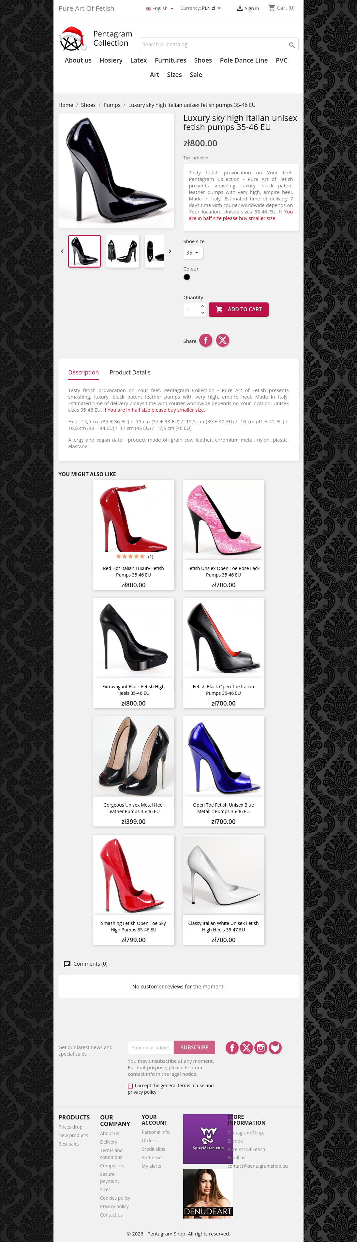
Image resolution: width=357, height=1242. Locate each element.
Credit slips (153, 1149)
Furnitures (170, 60)
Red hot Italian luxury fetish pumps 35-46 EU (133, 571)
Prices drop (70, 1127)
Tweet (222, 340)
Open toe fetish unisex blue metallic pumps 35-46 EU (223, 808)
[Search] (219, 44)
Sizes (174, 74)
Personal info (156, 1132)
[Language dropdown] (160, 8)
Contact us (111, 1215)
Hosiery (110, 60)
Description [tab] (83, 372)
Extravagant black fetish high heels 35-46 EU (133, 689)
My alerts (151, 1166)
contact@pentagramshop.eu (258, 1166)
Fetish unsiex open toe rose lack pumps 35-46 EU (223, 571)
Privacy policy (114, 1206)
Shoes (203, 60)
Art (154, 74)
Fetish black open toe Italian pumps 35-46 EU (223, 689)
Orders (149, 1140)
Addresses (153, 1157)
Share (205, 340)
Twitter (246, 1047)
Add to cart (239, 309)
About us (78, 60)
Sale (196, 74)
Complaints (112, 1165)
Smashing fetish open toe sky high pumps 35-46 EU (133, 926)
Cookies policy (115, 1198)
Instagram (260, 1047)
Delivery (108, 1142)
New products (73, 1135)
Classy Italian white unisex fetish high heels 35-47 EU (223, 926)
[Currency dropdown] (212, 8)
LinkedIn (275, 1047)
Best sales (69, 1144)
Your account (155, 1119)
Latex (138, 60)
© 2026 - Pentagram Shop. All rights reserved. (178, 1233)
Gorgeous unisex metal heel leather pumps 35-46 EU (133, 808)
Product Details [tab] (130, 372)
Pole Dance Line (244, 60)
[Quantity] (191, 309)
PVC (282, 60)
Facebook (232, 1047)
